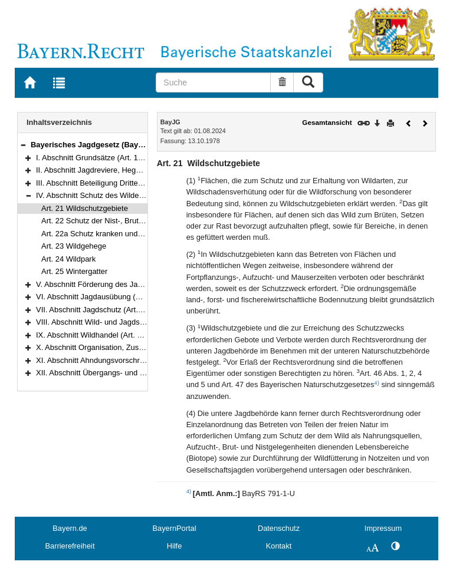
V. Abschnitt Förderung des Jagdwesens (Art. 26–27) (125, 284)
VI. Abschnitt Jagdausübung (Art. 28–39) (104, 296)
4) (376, 382)
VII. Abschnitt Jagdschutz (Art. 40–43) (100, 309)
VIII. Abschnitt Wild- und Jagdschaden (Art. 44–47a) (123, 322)
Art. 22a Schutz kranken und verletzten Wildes (119, 233)
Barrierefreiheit (70, 545)
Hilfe (174, 545)
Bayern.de (69, 528)
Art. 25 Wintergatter (74, 271)
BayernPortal (174, 528)
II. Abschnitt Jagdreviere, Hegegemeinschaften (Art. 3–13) (134, 170)
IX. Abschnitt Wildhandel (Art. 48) (92, 335)
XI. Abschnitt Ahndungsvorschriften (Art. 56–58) (116, 360)
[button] (23, 144)
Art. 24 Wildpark (68, 259)
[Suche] (213, 82)
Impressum (383, 528)
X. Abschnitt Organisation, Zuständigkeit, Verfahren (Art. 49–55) (143, 347)
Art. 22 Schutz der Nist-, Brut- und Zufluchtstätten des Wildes (144, 220)
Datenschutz (279, 528)
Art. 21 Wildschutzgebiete (84, 208)
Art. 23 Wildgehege (73, 246)
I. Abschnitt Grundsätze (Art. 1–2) (92, 157)
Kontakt (278, 545)
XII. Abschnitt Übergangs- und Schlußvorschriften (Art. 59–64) (140, 372)
